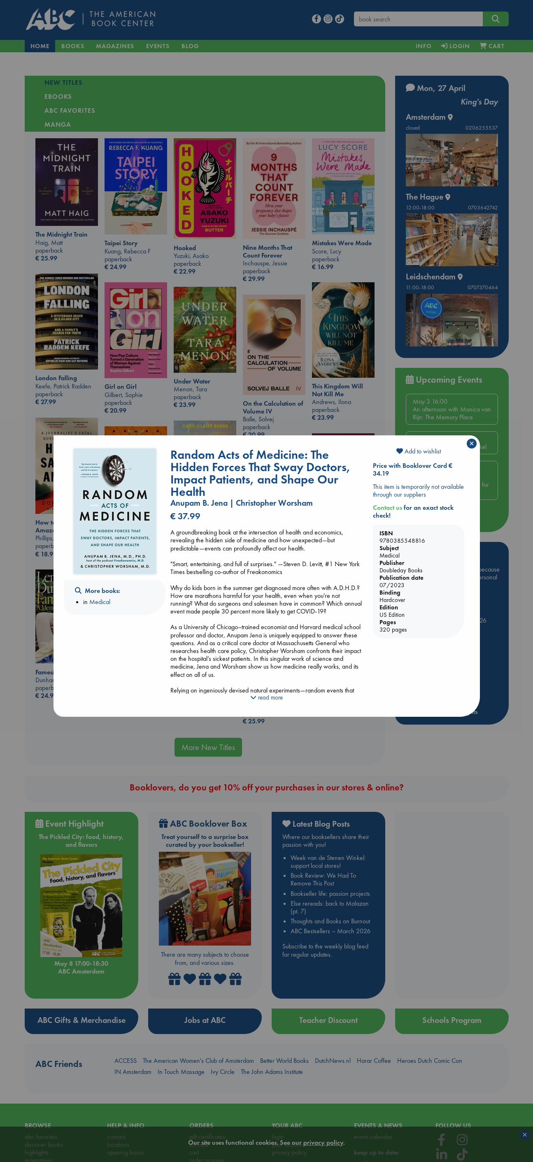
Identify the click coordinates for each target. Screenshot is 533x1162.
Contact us (387, 507)
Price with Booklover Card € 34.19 (412, 469)
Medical (99, 601)
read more (266, 697)
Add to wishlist (418, 451)
